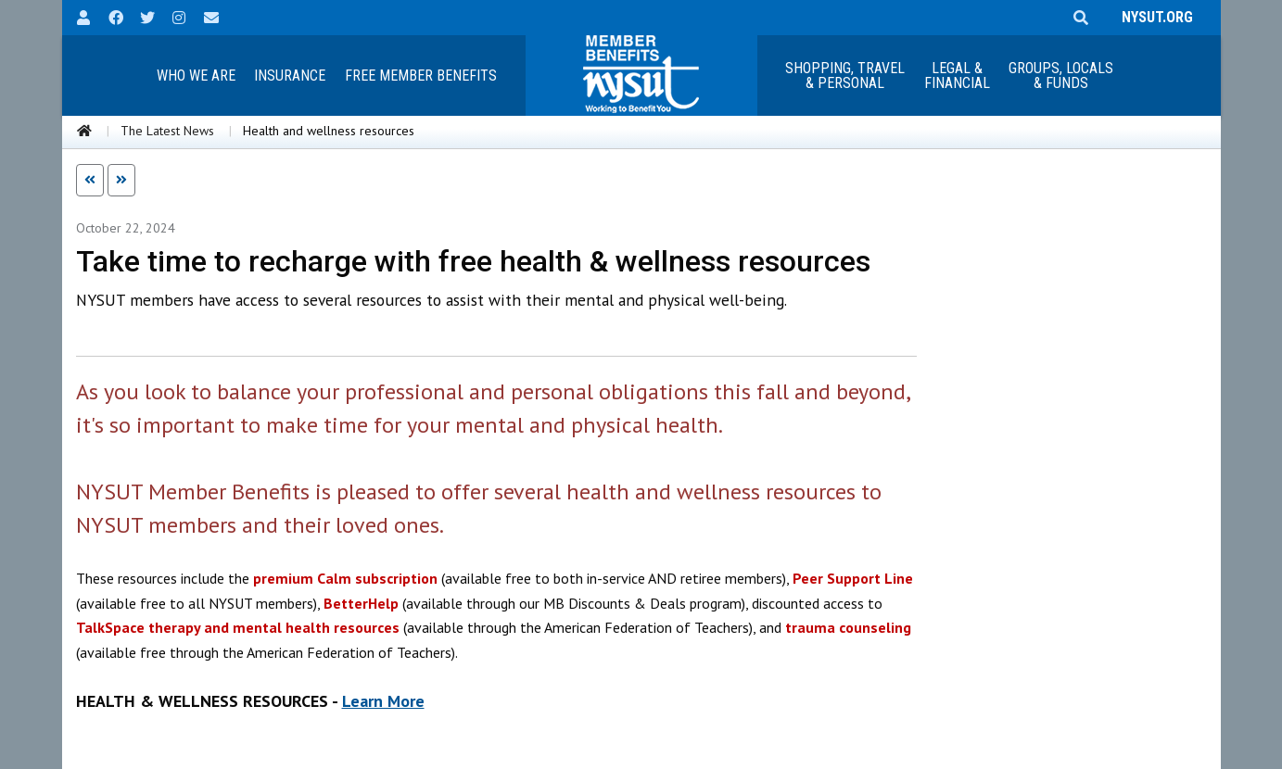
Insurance (289, 75)
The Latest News (167, 130)
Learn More (383, 701)
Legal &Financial (957, 75)
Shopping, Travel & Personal (845, 75)
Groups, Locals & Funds (1061, 75)
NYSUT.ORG (1153, 17)
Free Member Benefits (421, 75)
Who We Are (196, 75)
